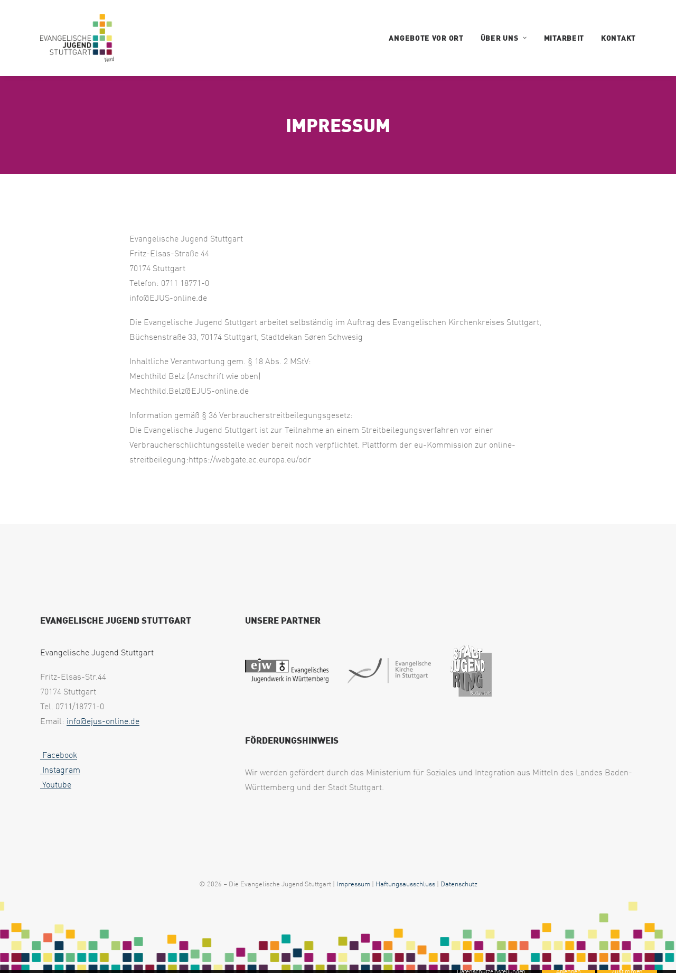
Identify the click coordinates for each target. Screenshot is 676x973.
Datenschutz (458, 883)
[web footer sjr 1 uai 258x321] (471, 671)
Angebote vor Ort (426, 37)
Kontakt (618, 37)
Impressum (353, 883)
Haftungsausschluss (405, 883)
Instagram (60, 769)
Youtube (55, 784)
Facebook (58, 754)
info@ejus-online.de (103, 721)
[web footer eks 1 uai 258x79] (389, 670)
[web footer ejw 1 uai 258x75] (286, 671)
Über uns (504, 37)
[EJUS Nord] (77, 38)
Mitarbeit (564, 37)
